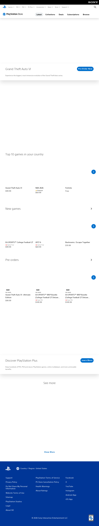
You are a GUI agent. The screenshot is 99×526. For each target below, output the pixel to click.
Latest (39, 14)
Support (64, 7)
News (49, 7)
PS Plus (30, 7)
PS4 (23, 7)
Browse (86, 14)
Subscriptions (73, 14)
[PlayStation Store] (13, 14)
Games (10, 7)
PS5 (17, 7)
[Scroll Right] (93, 172)
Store (56, 7)
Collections (50, 14)
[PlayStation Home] (4, 7)
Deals (61, 14)
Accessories (40, 7)
